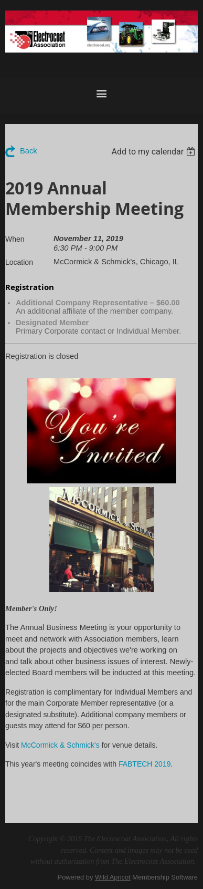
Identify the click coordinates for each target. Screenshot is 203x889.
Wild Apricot (113, 877)
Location (19, 262)
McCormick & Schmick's (60, 745)
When (15, 239)
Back (28, 151)
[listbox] (154, 151)
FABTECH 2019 (145, 764)
